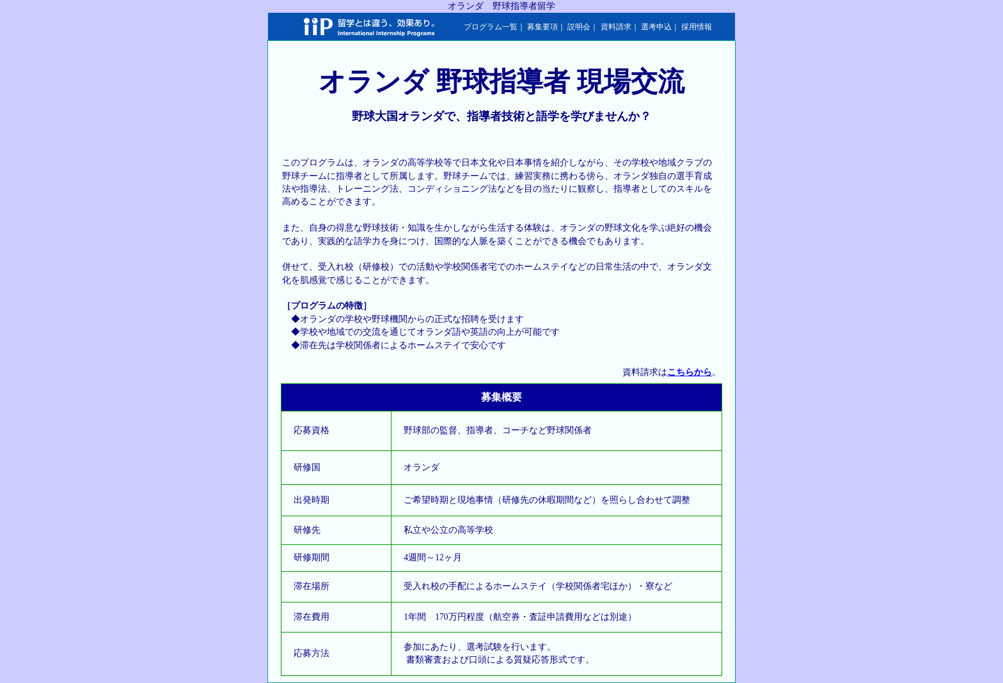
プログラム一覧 (490, 26)
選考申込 (656, 26)
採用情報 (696, 26)
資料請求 (616, 26)
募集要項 (542, 26)
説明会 (578, 26)
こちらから (689, 372)
